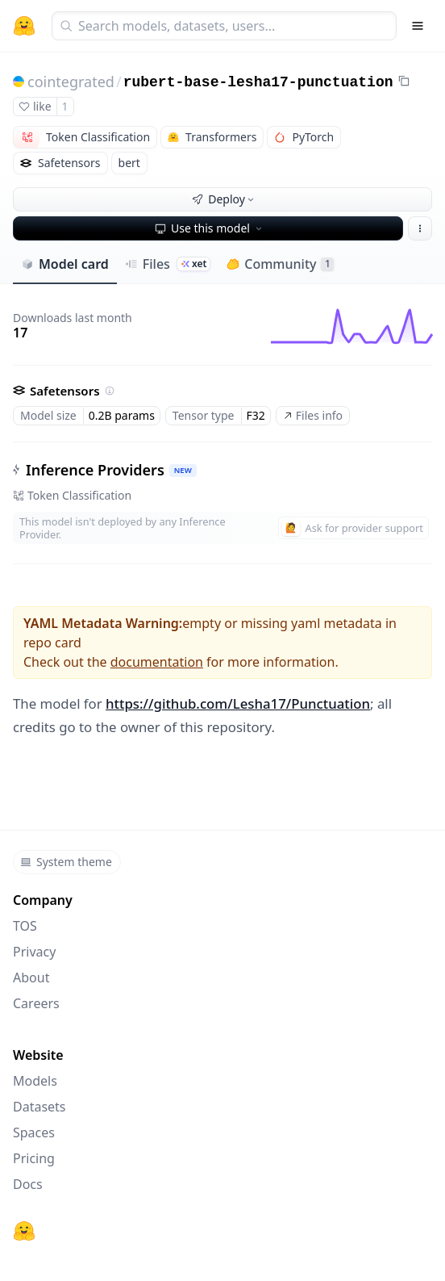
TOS (25, 926)
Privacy (34, 952)
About (31, 977)
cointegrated (70, 81)
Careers (36, 1003)
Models (35, 1081)
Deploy (224, 199)
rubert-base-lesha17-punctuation (258, 82)
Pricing (34, 1158)
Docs (28, 1184)
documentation (156, 662)
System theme (66, 861)
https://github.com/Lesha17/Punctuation (238, 703)
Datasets (39, 1107)
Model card (65, 264)
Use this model (209, 228)
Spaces (34, 1132)
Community (280, 264)
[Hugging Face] (24, 1231)
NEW (183, 470)
